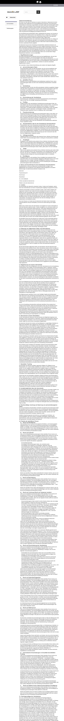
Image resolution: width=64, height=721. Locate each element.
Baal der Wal (9, 42)
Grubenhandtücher (11, 30)
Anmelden (55, 5)
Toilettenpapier (10, 28)
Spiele (8, 39)
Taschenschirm (10, 44)
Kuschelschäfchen (11, 33)
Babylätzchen (10, 37)
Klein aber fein (10, 35)
